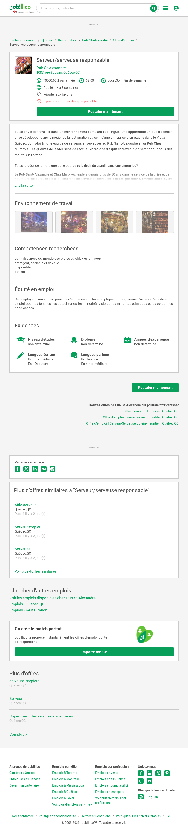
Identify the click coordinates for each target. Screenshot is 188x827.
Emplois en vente (106, 773)
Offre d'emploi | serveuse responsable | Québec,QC (141, 417)
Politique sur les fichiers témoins (138, 816)
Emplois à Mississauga (68, 785)
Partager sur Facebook (17, 469)
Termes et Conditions (96, 816)
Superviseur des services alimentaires (41, 716)
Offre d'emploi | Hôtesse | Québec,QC (151, 411)
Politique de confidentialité (58, 816)
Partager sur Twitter (26, 469)
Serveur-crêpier (27, 526)
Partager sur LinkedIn (35, 469)
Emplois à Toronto (64, 773)
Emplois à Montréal (65, 779)
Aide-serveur (25, 504)
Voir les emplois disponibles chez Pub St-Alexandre (52, 597)
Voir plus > (18, 734)
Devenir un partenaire (24, 785)
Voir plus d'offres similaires (35, 571)
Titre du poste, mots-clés (97, 7)
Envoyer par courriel (44, 469)
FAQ (169, 816)
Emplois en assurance (110, 779)
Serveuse (22, 548)
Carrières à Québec (22, 773)
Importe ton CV (94, 651)
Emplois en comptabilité (111, 785)
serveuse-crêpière (24, 680)
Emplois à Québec (64, 792)
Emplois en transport (109, 792)
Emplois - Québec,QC (26, 603)
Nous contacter (23, 816)
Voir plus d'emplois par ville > (72, 804)
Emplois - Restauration (28, 610)
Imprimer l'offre (52, 469)
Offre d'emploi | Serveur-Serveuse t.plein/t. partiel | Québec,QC (132, 423)
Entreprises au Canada (24, 779)
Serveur (16, 698)
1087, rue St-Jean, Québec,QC (58, 72)
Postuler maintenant (105, 111)
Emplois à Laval (63, 798)
